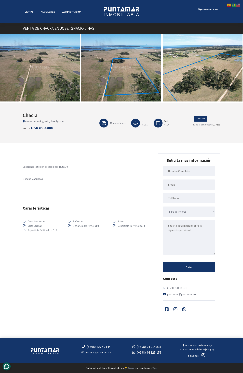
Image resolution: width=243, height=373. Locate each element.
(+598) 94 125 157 (146, 352)
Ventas (29, 12)
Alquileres (48, 12)
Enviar (189, 267)
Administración (72, 12)
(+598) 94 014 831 (208, 9)
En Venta (200, 118)
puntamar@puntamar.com (182, 294)
